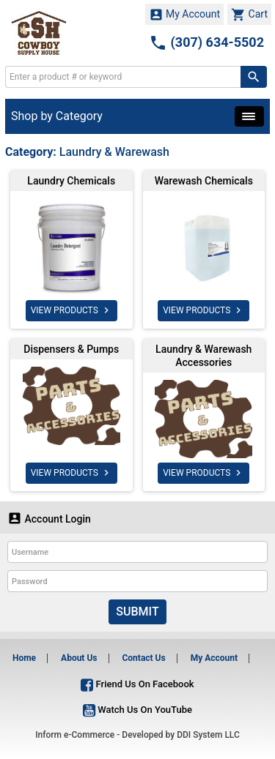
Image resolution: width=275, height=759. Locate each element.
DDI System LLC (208, 735)
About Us (79, 658)
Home (24, 658)
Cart (249, 14)
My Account (185, 14)
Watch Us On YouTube (137, 709)
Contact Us (143, 658)
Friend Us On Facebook (137, 683)
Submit (137, 611)
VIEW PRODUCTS (71, 310)
